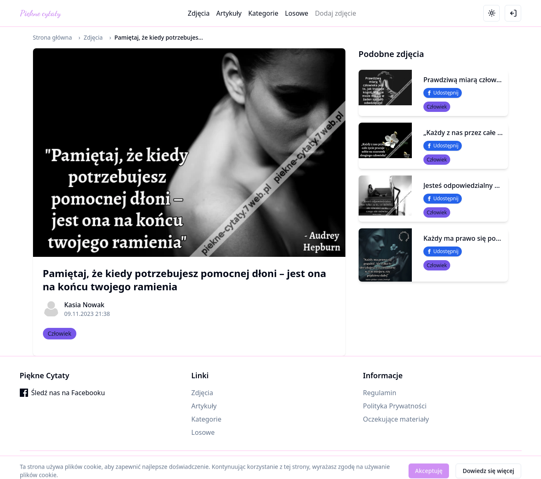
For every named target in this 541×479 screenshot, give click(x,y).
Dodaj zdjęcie (335, 13)
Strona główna (52, 37)
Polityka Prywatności (395, 405)
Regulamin (380, 392)
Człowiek (59, 333)
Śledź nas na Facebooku (62, 392)
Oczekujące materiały (396, 419)
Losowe (296, 13)
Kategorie (263, 13)
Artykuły (229, 13)
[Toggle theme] (491, 13)
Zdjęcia (199, 13)
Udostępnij (442, 92)
